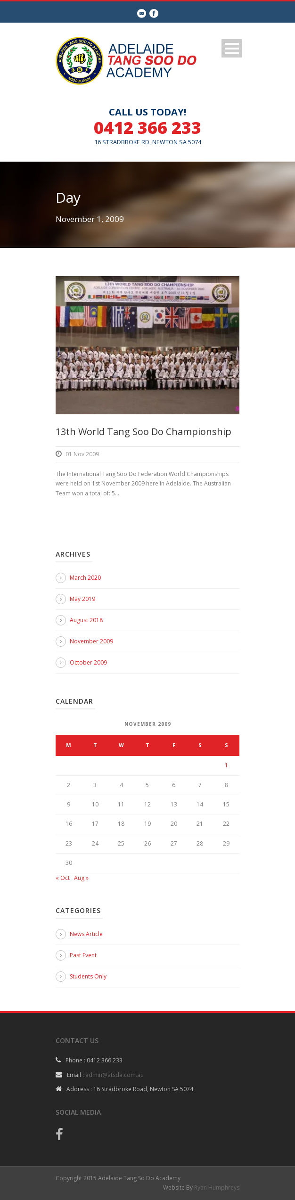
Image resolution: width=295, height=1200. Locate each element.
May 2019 (82, 599)
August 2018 (86, 620)
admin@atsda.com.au (114, 1075)
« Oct (63, 878)
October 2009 (88, 662)
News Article (86, 934)
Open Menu (231, 48)
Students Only (88, 976)
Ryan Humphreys (216, 1188)
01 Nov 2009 (82, 454)
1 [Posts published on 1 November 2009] (226, 765)
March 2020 (85, 578)
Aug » (81, 878)
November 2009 (91, 641)
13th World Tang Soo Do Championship (143, 431)
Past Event (83, 955)
